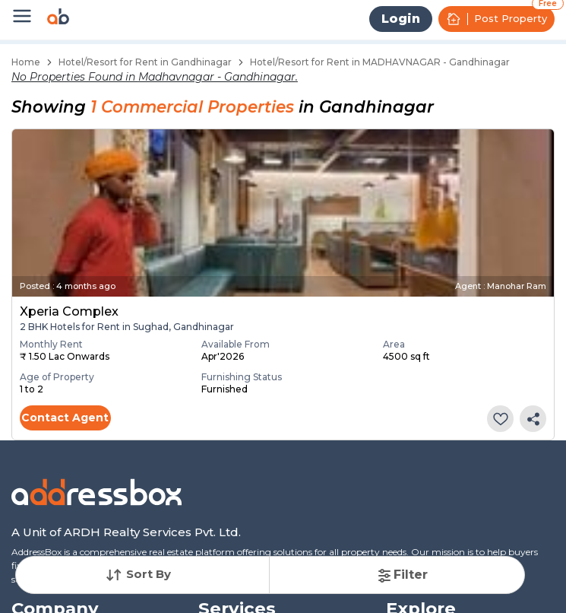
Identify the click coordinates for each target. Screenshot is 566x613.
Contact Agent (65, 417)
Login (400, 18)
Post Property (496, 19)
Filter (401, 574)
